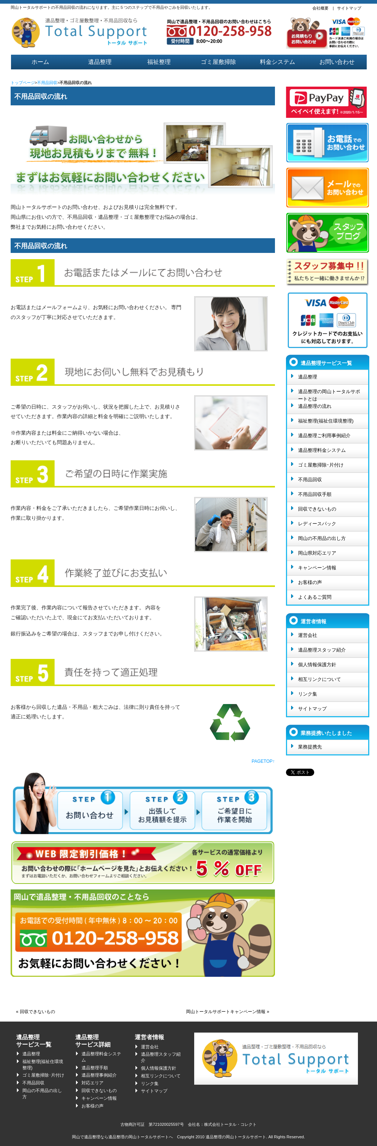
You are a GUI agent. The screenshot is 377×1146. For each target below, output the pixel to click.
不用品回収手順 (314, 494)
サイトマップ (349, 8)
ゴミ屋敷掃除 (218, 62)
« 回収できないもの (35, 1011)
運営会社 (307, 635)
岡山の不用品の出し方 (322, 538)
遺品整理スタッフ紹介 (322, 650)
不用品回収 (47, 82)
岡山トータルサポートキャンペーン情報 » (227, 1011)
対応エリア (92, 1082)
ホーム (40, 62)
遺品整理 (100, 62)
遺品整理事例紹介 (99, 1075)
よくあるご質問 (314, 597)
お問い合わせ (337, 62)
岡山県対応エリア (317, 553)
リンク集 (307, 694)
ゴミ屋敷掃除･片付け (321, 465)
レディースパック (317, 523)
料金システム (277, 62)
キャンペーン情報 (317, 567)
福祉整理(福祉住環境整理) (326, 421)
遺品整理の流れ (314, 406)
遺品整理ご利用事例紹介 (324, 435)
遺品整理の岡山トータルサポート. (236, 1137)
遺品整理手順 (94, 1067)
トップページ (23, 82)
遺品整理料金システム (322, 450)
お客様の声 (310, 582)
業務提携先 (310, 747)
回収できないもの (317, 509)
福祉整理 (159, 62)
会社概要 (320, 8)
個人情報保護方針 (317, 664)
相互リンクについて (319, 679)
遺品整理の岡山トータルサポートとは (329, 394)
